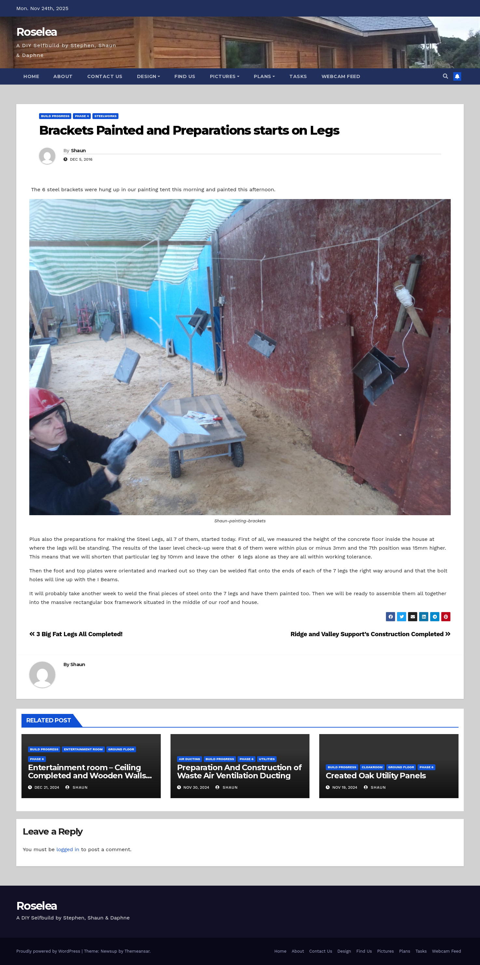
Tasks (298, 76)
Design (148, 76)
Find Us (185, 76)
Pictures (225, 76)
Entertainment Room (83, 749)
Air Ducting (189, 759)
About (63, 76)
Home (31, 76)
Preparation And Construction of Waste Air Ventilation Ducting (239, 771)
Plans (264, 76)
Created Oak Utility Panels (376, 775)
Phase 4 (82, 116)
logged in (67, 849)
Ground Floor (121, 749)
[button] (445, 76)
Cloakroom (372, 767)
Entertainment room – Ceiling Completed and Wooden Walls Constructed (87, 775)
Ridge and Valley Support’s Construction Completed (371, 634)
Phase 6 (37, 759)
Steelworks (105, 116)
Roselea (36, 32)
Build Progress (55, 116)
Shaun (78, 151)
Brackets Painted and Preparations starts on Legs (189, 130)
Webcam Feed (341, 76)
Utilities (267, 759)
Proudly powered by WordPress (49, 951)
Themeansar (137, 951)
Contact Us (105, 76)
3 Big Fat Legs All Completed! (75, 634)
